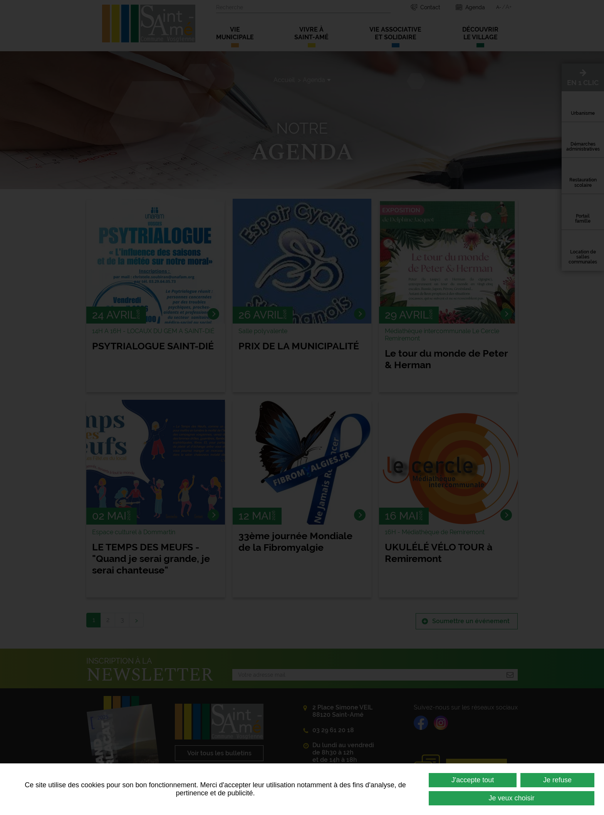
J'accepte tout (472, 780)
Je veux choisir (511, 798)
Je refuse (557, 780)
